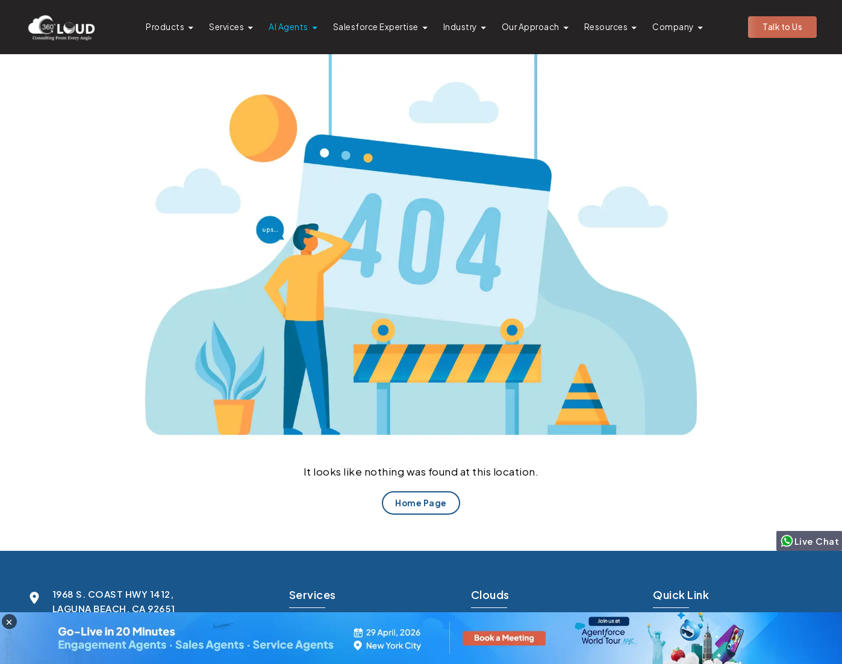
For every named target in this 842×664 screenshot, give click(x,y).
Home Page (421, 503)
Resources (606, 27)
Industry (460, 27)
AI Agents (288, 27)
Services (226, 27)
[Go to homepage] (60, 27)
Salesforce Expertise (376, 27)
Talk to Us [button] (782, 27)
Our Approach (531, 27)
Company (673, 27)
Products (165, 27)
